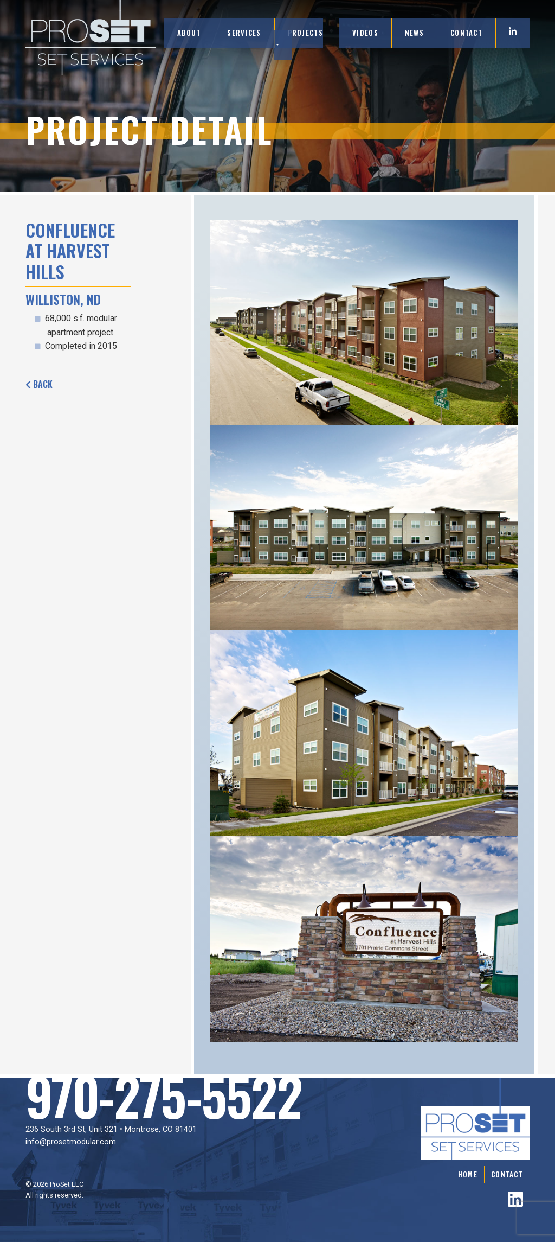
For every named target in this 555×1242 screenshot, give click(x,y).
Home (467, 1174)
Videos (365, 33)
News (414, 33)
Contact (466, 33)
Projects (305, 33)
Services (244, 33)
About (189, 33)
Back (39, 384)
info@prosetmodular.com (70, 1142)
